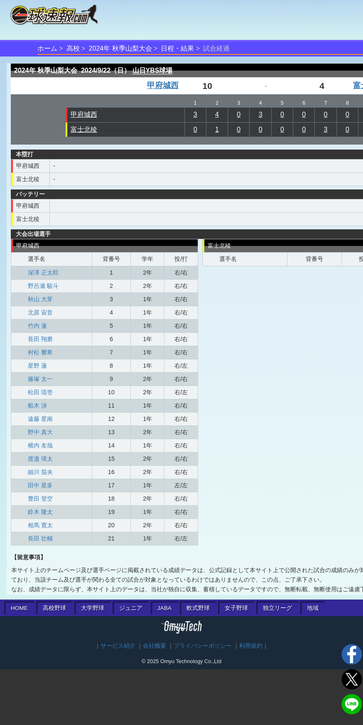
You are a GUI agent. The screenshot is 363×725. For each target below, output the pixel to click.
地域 (313, 608)
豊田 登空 (40, 498)
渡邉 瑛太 (40, 458)
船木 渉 (37, 405)
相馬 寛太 (40, 525)
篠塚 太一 (40, 379)
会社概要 (154, 646)
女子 (236, 608)
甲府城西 (163, 85)
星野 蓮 (37, 365)
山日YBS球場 (152, 70)
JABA (164, 608)
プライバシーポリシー (203, 646)
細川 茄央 (40, 472)
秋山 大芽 (40, 299)
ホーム (47, 48)
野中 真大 (40, 432)
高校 (73, 48)
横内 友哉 (40, 445)
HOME (19, 608)
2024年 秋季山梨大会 (120, 48)
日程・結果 (177, 48)
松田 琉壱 (40, 392)
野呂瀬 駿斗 (43, 286)
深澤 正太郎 (43, 272)
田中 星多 (40, 485)
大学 (92, 608)
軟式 (198, 608)
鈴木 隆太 (40, 512)
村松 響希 (40, 352)
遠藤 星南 (40, 418)
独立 (277, 608)
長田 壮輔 (40, 538)
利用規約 (250, 646)
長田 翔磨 (40, 339)
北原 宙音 (40, 312)
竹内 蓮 (37, 325)
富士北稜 (84, 129)
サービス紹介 (118, 646)
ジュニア (130, 608)
